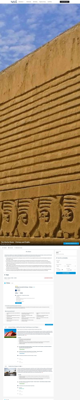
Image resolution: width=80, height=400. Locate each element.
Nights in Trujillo (68, 264)
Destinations (21, 1)
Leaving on (57, 268)
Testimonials (28, 1)
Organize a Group (42, 1)
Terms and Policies (18, 247)
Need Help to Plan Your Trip (71, 243)
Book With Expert (65, 1)
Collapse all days (49, 324)
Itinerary (4, 247)
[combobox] (66, 262)
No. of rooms (68, 268)
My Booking (35, 1)
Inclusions (10, 247)
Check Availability (66, 272)
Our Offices (50, 1)
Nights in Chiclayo (58, 264)
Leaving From (58, 260)
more (25, 335)
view (34, 287)
